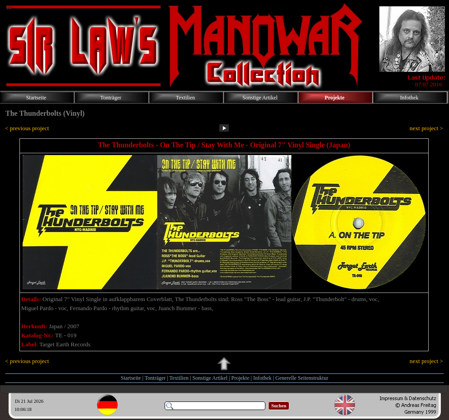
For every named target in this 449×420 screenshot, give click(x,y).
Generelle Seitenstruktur (301, 378)
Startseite (131, 378)
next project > (426, 128)
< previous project (27, 128)
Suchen (278, 405)
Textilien (179, 378)
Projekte (241, 378)
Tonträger (155, 378)
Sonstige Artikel (209, 378)
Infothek (262, 378)
